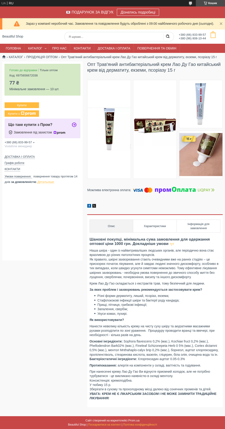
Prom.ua (134, 420)
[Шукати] (167, 36)
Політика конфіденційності (140, 424)
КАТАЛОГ (35, 48)
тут (171, 244)
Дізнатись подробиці (138, 12)
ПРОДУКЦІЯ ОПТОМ (42, 57)
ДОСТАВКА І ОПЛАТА (114, 48)
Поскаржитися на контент (104, 424)
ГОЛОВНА (13, 48)
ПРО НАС (59, 48)
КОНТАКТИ (82, 48)
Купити (22, 105)
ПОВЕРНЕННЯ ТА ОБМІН (156, 48)
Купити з (22, 113)
